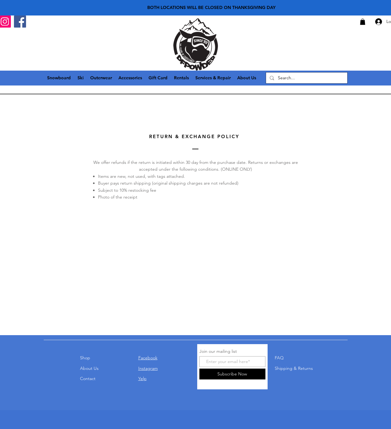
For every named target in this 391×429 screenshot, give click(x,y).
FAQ (279, 358)
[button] (362, 22)
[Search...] (306, 78)
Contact (88, 378)
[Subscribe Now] (232, 374)
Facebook (148, 358)
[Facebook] (20, 21)
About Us (89, 368)
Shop (85, 358)
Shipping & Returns (294, 368)
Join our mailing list (218, 351)
